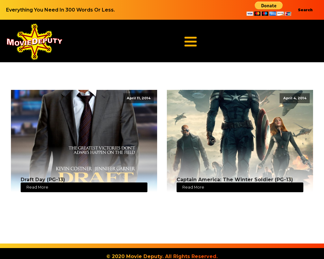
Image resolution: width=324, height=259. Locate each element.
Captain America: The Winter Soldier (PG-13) (235, 179)
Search (305, 10)
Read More (37, 187)
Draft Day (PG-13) (43, 179)
